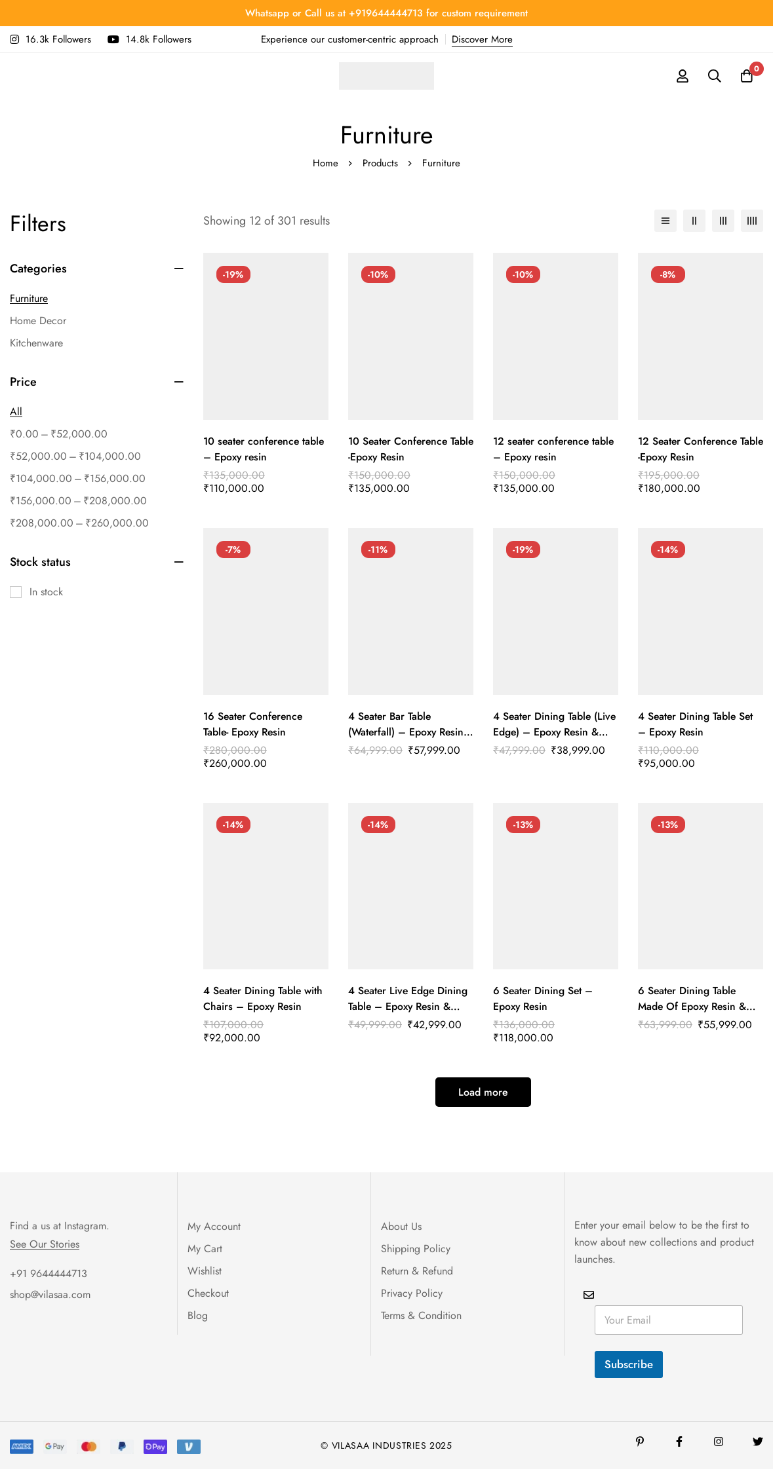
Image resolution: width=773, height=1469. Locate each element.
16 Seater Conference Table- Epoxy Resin (254, 724)
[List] (665, 221)
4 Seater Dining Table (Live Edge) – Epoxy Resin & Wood (555, 732)
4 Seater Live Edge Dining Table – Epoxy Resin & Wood (409, 1006)
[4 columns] (752, 221)
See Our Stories (44, 1244)
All (16, 411)
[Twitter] (758, 1441)
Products (381, 163)
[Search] (713, 76)
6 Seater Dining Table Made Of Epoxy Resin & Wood (693, 1006)
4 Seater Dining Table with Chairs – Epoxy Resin (264, 998)
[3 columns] (723, 221)
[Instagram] (718, 1441)
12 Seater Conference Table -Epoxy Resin (689, 449)
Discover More (482, 39)
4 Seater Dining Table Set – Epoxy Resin (696, 724)
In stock (46, 591)
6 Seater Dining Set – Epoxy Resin (544, 998)
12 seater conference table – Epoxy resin (555, 449)
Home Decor (38, 320)
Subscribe (629, 1364)
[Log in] (680, 76)
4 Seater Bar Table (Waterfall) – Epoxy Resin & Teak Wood (407, 732)
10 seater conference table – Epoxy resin (265, 449)
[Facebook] (679, 1441)
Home (325, 163)
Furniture (29, 298)
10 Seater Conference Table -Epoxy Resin (399, 449)
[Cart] (746, 76)
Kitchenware (36, 342)
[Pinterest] (640, 1441)
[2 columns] (694, 221)
